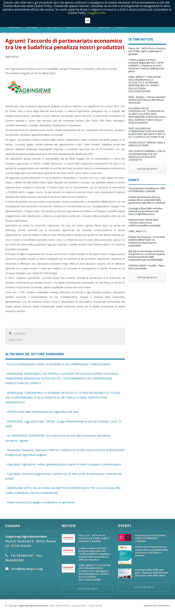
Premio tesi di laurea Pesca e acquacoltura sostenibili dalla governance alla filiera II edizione (146, 199)
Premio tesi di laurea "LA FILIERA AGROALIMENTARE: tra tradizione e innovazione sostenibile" (146, 241)
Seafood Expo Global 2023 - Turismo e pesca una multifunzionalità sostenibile (144, 222)
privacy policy (79, 605)
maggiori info (96, 3)
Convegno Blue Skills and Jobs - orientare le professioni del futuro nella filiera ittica (146, 211)
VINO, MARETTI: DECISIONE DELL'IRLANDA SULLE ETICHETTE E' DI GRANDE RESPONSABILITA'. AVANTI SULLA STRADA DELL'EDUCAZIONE (144, 84)
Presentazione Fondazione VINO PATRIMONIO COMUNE (146, 190)
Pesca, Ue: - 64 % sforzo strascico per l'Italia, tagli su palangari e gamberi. (147, 51)
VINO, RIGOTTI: (137, 231)
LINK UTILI (104, 27)
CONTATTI (121, 27)
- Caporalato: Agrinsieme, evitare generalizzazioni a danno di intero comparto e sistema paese (63, 464)
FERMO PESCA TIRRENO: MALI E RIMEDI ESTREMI (146, 144)
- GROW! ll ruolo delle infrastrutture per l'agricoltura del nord (42, 411)
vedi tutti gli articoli (147, 168)
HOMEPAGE (14, 27)
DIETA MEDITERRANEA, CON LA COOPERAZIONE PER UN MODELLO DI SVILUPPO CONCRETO (146, 155)
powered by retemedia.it (157, 605)
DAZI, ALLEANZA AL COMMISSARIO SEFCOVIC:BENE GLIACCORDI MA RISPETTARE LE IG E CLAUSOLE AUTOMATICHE (147, 133)
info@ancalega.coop (27, 569)
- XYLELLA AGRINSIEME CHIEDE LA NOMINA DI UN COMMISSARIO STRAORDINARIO (58, 364)
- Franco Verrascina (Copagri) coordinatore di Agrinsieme (40, 502)
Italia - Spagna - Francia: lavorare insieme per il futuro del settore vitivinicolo (146, 99)
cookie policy (95, 605)
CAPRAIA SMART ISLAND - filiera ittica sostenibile (146, 267)
